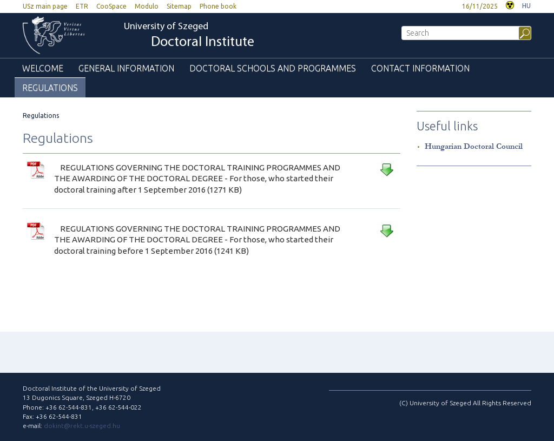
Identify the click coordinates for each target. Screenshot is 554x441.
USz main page (45, 6)
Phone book (218, 6)
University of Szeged (189, 36)
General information (126, 68)
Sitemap (179, 6)
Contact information (420, 68)
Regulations (50, 88)
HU (526, 5)
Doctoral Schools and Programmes (272, 68)
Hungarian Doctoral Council (474, 146)
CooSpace (111, 6)
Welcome (42, 68)
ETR (82, 6)
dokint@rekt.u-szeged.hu (82, 425)
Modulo (147, 6)
